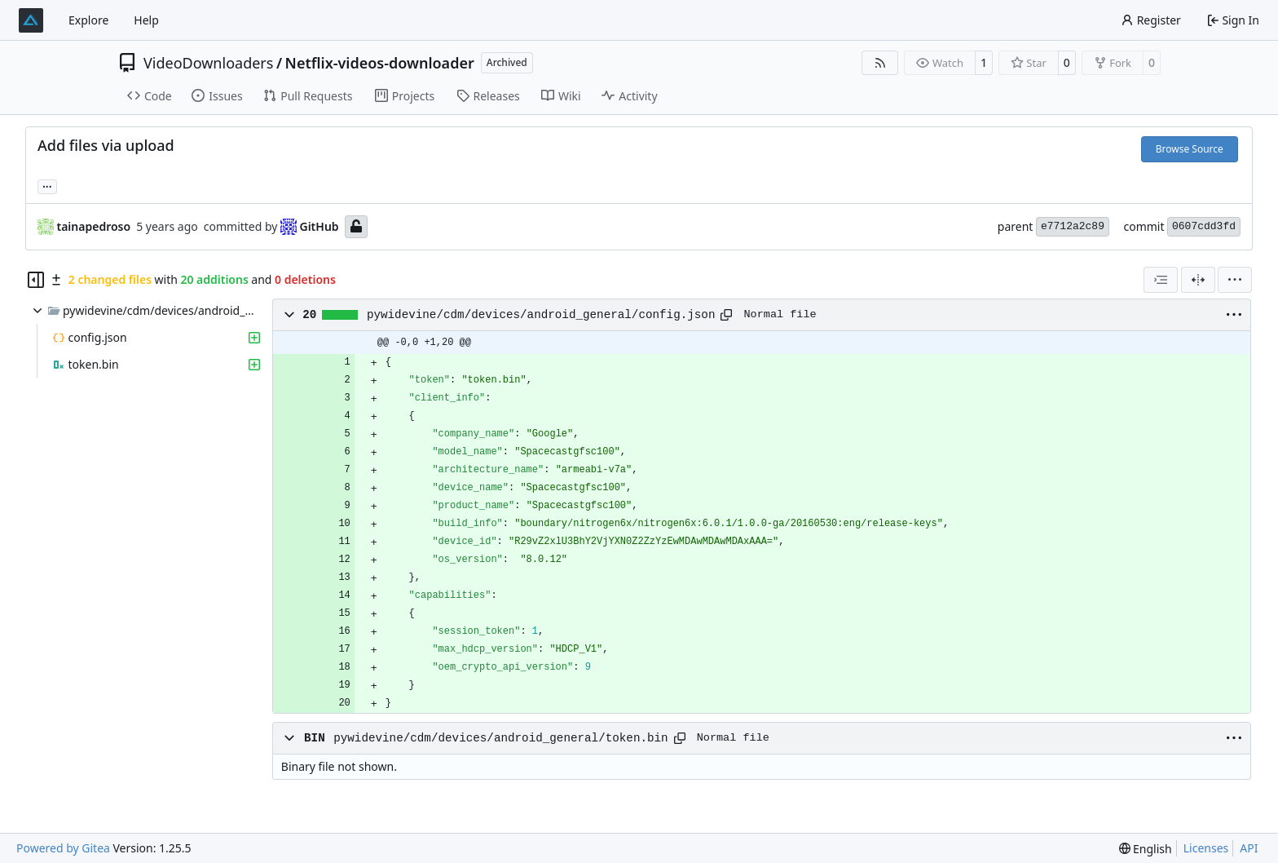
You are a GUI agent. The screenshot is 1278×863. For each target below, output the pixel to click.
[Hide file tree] (36, 280)
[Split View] (1198, 280)
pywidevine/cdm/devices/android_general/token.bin (500, 738)
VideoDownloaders (208, 63)
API (1249, 848)
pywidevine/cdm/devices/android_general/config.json (541, 314)
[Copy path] (726, 314)
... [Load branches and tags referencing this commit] (47, 185)
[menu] (1235, 280)
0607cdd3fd (1204, 226)
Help (146, 20)
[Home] (31, 20)
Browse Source (1189, 149)
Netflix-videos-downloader (379, 63)
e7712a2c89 (1072, 226)
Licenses (1206, 848)
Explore (88, 20)
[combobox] (1161, 280)
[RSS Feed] (880, 63)
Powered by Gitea (63, 848)
